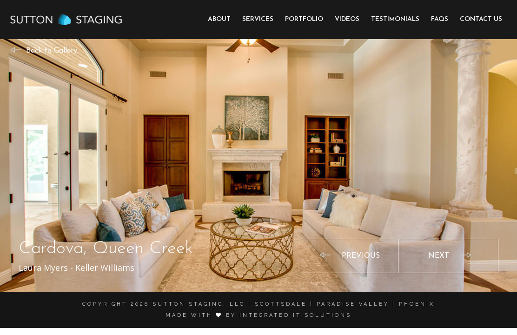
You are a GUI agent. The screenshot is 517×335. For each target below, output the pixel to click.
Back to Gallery (51, 50)
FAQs (439, 19)
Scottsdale (281, 304)
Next (438, 256)
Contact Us (481, 19)
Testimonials (395, 19)
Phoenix (417, 304)
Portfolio (304, 19)
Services (257, 19)
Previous (361, 256)
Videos (347, 19)
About (219, 19)
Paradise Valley (353, 304)
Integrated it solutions (295, 315)
